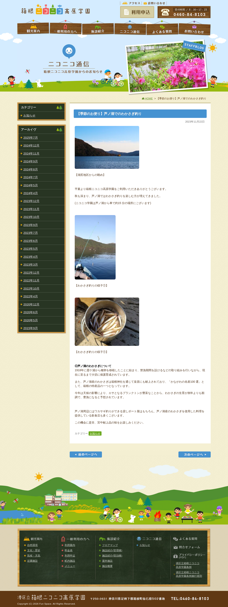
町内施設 (70, 560)
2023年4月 (30, 256)
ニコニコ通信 (130, 28)
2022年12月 (31, 272)
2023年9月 (30, 225)
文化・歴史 (33, 550)
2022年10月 (31, 288)
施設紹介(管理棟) (112, 550)
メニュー (70, 566)
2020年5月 (30, 320)
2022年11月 (31, 280)
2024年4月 (30, 193)
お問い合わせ (154, 3)
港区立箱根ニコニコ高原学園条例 (187, 565)
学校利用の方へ (33, 28)
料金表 (69, 550)
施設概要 (107, 566)
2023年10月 (31, 216)
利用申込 (70, 555)
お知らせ (95, 433)
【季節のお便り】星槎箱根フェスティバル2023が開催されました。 (86, 454)
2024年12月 (31, 145)
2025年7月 (30, 137)
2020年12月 (31, 304)
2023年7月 (30, 232)
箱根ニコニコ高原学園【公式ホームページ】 (55, 10)
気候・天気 (33, 555)
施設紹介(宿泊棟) (112, 555)
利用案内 (70, 545)
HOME (149, 98)
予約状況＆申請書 (137, 12)
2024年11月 (31, 153)
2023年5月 (30, 248)
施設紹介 (98, 28)
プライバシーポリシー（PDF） (188, 556)
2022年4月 (30, 296)
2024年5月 (30, 185)
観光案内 (39, 539)
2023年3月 (30, 264)
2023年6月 (30, 240)
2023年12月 (31, 201)
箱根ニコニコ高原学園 (51, 596)
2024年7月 (30, 177)
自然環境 (32, 545)
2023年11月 (31, 209)
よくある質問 (162, 28)
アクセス (131, 3)
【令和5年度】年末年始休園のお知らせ (194, 454)
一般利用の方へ (66, 28)
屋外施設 (107, 560)
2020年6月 (30, 312)
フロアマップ (110, 545)
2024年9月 (30, 161)
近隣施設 (32, 560)
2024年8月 (30, 169)
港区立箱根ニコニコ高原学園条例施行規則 (189, 574)
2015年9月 (30, 328)
